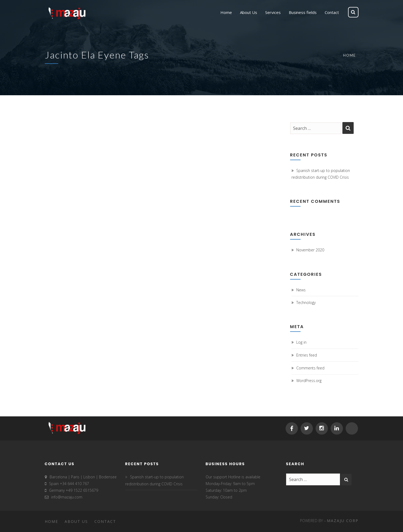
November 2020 (310, 249)
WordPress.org (308, 380)
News (301, 289)
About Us (76, 521)
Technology (306, 302)
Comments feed (310, 367)
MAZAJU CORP (342, 520)
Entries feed (306, 355)
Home (349, 55)
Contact (105, 521)
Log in (301, 342)
